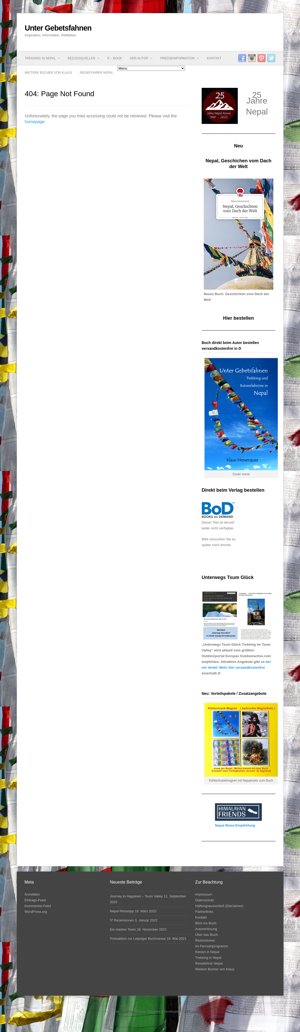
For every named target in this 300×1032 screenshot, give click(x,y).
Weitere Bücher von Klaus (48, 72)
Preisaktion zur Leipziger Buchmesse (138, 939)
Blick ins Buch (205, 923)
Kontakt (214, 58)
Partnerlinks (204, 912)
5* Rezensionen (122, 920)
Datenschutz (204, 900)
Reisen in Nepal (207, 952)
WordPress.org (36, 912)
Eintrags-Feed (35, 900)
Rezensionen (205, 940)
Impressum (203, 894)
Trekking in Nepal (42, 58)
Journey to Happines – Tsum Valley (136, 896)
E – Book (114, 58)
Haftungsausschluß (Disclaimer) (219, 906)
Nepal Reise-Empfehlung (235, 825)
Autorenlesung (206, 929)
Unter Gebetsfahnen (58, 28)
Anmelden (32, 894)
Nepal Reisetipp (122, 911)
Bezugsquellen (84, 58)
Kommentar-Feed (38, 906)
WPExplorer (192, 1011)
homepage (35, 121)
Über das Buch (206, 935)
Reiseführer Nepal (96, 72)
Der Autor (141, 58)
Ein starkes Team (123, 929)
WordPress (127, 1011)
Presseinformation (179, 58)
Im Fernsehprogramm (211, 946)
